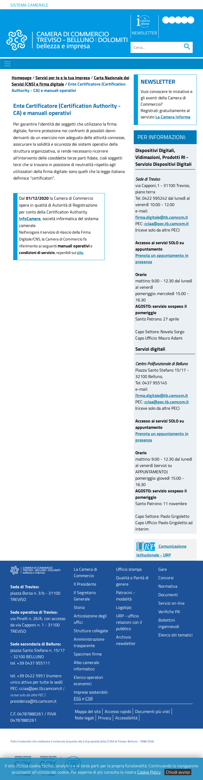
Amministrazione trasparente (89, 642)
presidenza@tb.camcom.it (33, 701)
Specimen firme (88, 654)
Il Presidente (85, 584)
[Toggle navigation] (7, 64)
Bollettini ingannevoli (168, 623)
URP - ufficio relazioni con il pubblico (129, 622)
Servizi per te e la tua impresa (62, 77)
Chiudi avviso (178, 772)
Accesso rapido (118, 711)
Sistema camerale (29, 5)
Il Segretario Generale (85, 595)
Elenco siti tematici (175, 635)
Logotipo (123, 607)
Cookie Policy (149, 772)
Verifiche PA (169, 611)
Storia (79, 607)
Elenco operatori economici (88, 680)
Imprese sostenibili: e (91, 695)
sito (80, 252)
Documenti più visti (152, 711)
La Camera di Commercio (85, 572)
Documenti (168, 594)
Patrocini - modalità (125, 595)
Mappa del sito (88, 711)
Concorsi (166, 577)
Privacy (104, 718)
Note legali (84, 718)
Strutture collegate (91, 630)
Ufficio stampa (129, 569)
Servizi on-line (171, 603)
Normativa (167, 586)
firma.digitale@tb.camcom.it (161, 217)
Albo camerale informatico (86, 665)
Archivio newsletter (126, 640)
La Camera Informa (172, 117)
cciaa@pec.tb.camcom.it (166, 223)
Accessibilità (126, 718)
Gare (162, 569)
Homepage (21, 77)
